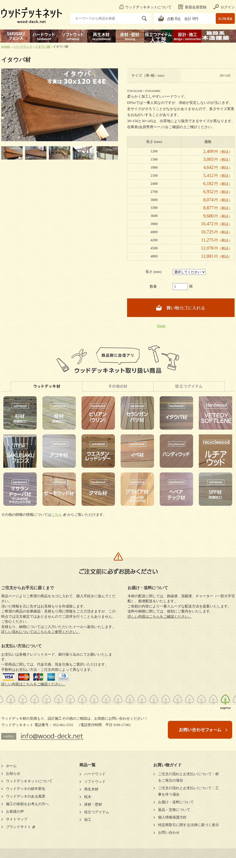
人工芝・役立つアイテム (189, 386)
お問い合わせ (169, 832)
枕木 (87, 797)
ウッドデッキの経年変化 (25, 789)
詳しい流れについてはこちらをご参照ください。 (40, 632)
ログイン (224, 7)
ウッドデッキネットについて (145, 7)
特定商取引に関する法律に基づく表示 (188, 825)
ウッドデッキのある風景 (25, 796)
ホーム (11, 766)
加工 (87, 820)
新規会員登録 (192, 7)
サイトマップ (16, 819)
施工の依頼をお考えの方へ (27, 804)
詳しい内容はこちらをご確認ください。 (33, 684)
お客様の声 (15, 811)
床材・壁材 (93, 804)
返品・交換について (174, 810)
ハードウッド (23, 46)
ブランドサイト (18, 827)
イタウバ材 (42, 46)
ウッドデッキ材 (46, 386)
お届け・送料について (176, 802)
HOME (5, 46)
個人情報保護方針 (172, 817)
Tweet (161, 326)
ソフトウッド (95, 781)
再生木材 (91, 789)
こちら (56, 515)
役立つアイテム (96, 812)
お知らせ (13, 773)
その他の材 (117, 386)
